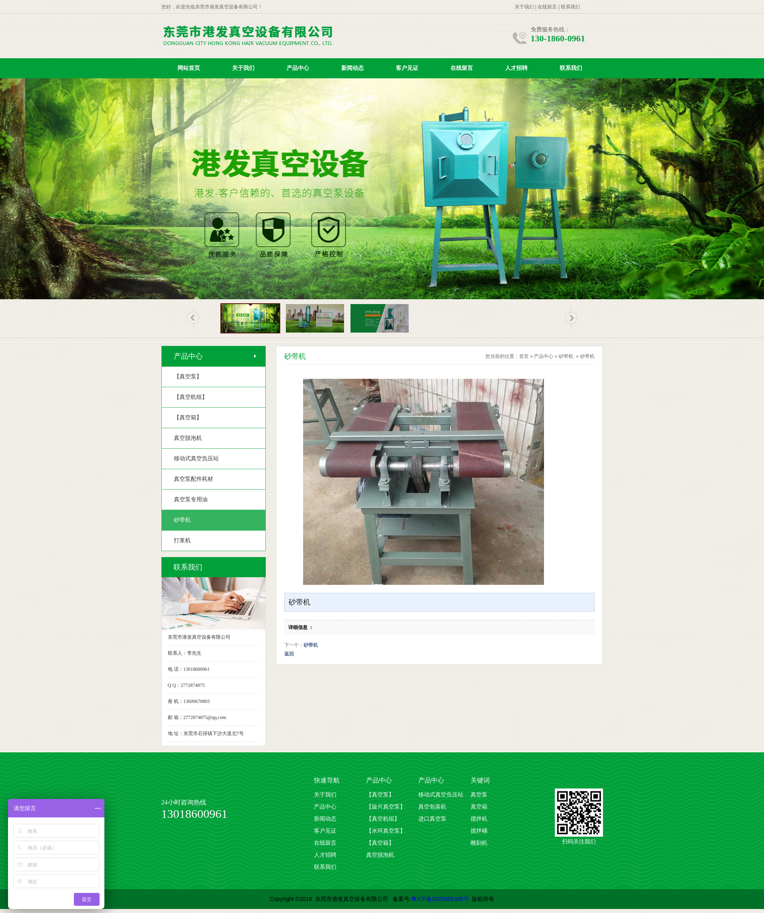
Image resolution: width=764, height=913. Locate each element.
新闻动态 (352, 68)
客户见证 (407, 68)
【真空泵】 (380, 795)
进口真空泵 (432, 819)
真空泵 (479, 795)
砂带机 (566, 356)
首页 (524, 356)
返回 (289, 654)
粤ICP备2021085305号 (440, 899)
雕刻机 (479, 843)
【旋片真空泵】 (385, 807)
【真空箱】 (380, 843)
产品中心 (298, 68)
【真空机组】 (383, 819)
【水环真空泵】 (385, 831)
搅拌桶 (479, 831)
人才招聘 (516, 68)
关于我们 (524, 7)
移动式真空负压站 (440, 795)
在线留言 (547, 7)
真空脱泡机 (380, 855)
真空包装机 (432, 807)
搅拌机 (479, 819)
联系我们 (570, 7)
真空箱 (479, 807)
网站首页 (188, 68)
